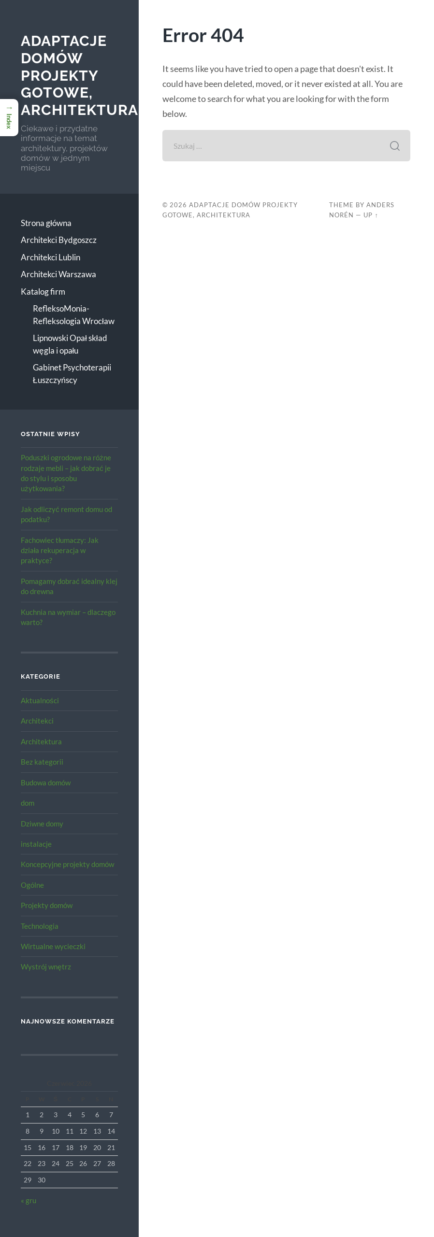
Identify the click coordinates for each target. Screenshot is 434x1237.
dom (27, 802)
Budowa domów (46, 782)
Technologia (39, 926)
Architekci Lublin (50, 257)
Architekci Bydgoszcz (59, 240)
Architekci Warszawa (58, 274)
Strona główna (46, 223)
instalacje (36, 843)
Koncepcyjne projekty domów (67, 864)
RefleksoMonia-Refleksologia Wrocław (74, 314)
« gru (28, 1200)
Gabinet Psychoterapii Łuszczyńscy (72, 373)
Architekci (37, 720)
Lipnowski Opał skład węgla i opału (70, 344)
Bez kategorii (42, 761)
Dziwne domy (42, 823)
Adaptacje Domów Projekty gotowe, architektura (79, 75)
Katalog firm (43, 291)
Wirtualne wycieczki (53, 946)
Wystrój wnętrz (46, 966)
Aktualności (40, 700)
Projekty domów (46, 905)
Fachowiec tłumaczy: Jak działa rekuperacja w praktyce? (60, 550)
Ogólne (32, 885)
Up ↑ (370, 215)
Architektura (41, 741)
